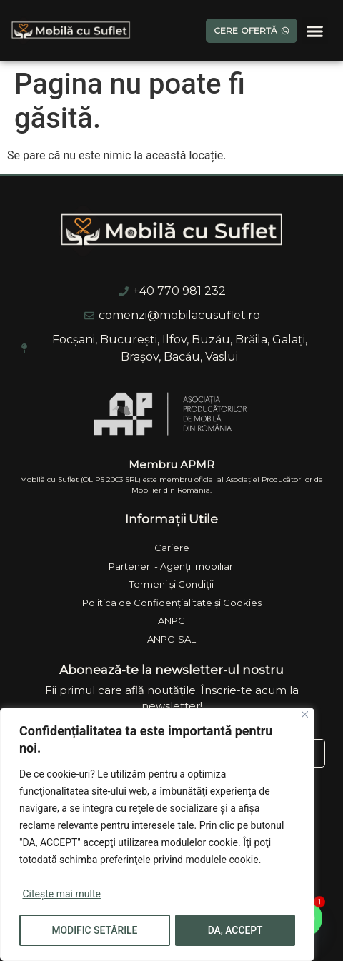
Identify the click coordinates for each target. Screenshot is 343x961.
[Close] (305, 715)
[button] (315, 30)
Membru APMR (171, 464)
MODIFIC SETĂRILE (94, 930)
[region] (157, 834)
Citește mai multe (61, 894)
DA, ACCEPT (236, 930)
